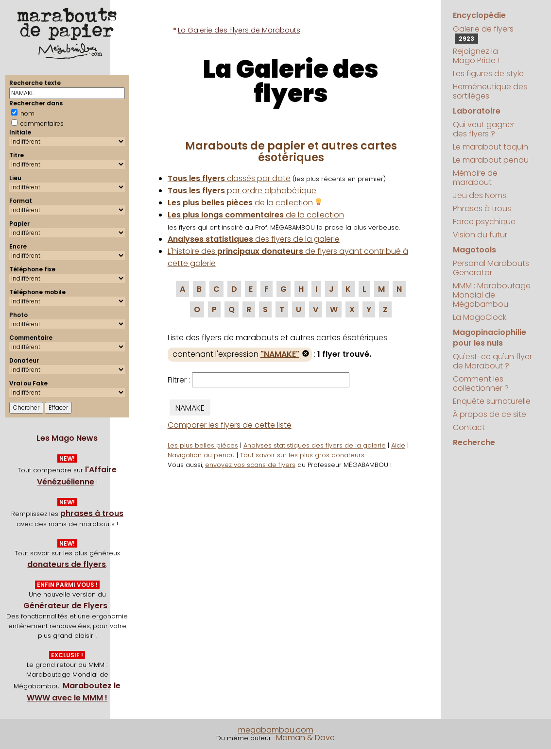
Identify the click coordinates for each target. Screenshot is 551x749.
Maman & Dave (305, 737)
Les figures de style (488, 73)
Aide (398, 445)
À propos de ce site (489, 414)
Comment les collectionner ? (481, 383)
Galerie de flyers (483, 33)
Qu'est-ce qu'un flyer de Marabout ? (492, 361)
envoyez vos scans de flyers (250, 464)
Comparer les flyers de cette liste (230, 425)
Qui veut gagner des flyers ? (484, 129)
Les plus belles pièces (203, 445)
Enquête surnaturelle (492, 401)
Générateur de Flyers (65, 605)
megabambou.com (275, 729)
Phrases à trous (482, 208)
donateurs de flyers (66, 564)
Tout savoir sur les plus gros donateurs (302, 455)
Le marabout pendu (491, 160)
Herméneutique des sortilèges (490, 91)
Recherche (474, 442)
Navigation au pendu (201, 455)
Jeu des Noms (479, 195)
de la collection (245, 202)
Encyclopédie (479, 15)
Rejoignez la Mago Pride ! (476, 56)
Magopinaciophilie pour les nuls (489, 338)
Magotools (474, 249)
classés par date (229, 178)
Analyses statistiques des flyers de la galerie (314, 445)
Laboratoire (476, 111)
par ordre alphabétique (242, 190)
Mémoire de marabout (475, 177)
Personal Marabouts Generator (491, 268)
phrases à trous (91, 513)
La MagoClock (479, 317)
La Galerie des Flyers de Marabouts (239, 30)
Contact (469, 427)
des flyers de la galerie (254, 239)
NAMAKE (190, 408)
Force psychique (484, 221)
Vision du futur (480, 234)
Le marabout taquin (490, 146)
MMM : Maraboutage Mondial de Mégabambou (492, 295)
